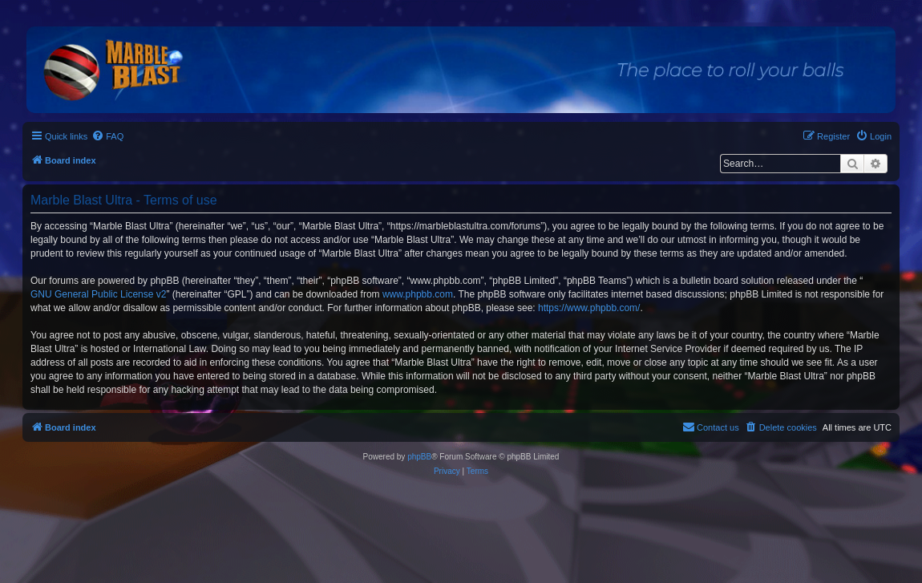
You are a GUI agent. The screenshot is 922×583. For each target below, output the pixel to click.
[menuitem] (107, 136)
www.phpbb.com (417, 294)
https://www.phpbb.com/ (589, 308)
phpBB (419, 456)
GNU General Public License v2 (98, 294)
